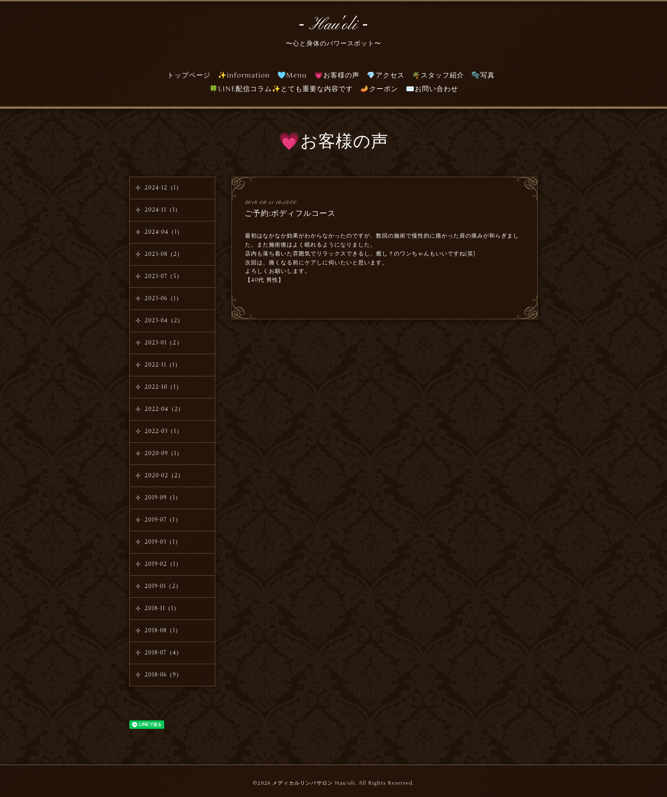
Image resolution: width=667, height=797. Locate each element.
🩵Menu (292, 75)
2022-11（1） (163, 364)
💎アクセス (386, 75)
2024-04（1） (164, 232)
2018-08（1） (163, 630)
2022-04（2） (164, 409)
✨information (244, 75)
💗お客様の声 (336, 75)
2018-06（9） (163, 674)
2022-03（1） (163, 431)
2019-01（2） (163, 586)
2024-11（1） (163, 209)
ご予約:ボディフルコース (290, 213)
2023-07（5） (163, 276)
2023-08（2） (164, 254)
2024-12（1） (163, 187)
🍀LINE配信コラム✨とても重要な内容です (281, 89)
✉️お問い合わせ (432, 89)
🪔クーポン (379, 89)
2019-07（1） (163, 519)
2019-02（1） (163, 564)
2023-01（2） (163, 342)
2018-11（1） (162, 608)
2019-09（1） (163, 497)
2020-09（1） (163, 453)
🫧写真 (483, 75)
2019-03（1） (163, 542)
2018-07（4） (163, 652)
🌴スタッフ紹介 (438, 75)
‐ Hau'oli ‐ (333, 25)
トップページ (189, 75)
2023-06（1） (163, 298)
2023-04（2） (164, 320)
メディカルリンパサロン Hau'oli (313, 783)
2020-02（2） (164, 475)
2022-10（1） (163, 387)
